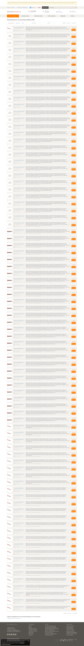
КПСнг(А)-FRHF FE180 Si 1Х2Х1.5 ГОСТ (19, 544)
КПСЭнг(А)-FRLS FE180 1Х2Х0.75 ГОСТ (19, 299)
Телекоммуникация (49, 634)
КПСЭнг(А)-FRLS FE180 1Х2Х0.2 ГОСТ (19, 320)
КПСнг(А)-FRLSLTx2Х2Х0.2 (19, 174)
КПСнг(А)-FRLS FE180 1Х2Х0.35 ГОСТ (19, 481)
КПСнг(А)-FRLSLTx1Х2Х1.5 (19, 188)
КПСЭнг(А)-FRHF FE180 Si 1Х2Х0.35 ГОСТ (19, 411)
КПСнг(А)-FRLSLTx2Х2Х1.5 (19, 139)
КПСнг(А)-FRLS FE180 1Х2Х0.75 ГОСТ (19, 592)
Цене (23, 23)
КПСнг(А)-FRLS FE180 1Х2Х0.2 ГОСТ (19, 606)
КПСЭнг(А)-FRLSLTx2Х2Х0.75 (19, 55)
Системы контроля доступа (50, 626)
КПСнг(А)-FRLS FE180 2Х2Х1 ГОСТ (19, 439)
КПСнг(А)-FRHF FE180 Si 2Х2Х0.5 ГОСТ (19, 516)
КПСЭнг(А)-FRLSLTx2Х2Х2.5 (19, 34)
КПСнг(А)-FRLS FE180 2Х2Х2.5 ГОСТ (19, 425)
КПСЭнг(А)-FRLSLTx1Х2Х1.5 (19, 90)
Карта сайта (31, 633)
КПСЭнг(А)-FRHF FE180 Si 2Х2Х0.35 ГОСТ (19, 362)
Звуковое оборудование (50, 629)
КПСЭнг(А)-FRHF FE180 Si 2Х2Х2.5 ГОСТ (19, 327)
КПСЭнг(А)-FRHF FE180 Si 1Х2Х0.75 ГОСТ (19, 397)
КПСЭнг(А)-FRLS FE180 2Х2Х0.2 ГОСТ (19, 271)
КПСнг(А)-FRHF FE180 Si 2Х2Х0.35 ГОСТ (19, 523)
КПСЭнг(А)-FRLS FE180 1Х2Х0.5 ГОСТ (19, 306)
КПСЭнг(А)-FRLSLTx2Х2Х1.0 (19, 48)
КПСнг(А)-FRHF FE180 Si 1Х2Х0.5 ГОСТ (19, 564)
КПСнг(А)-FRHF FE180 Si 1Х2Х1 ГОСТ (19, 551)
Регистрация (60, 12)
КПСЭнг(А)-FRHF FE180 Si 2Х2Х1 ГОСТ (19, 341)
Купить (73, 29)
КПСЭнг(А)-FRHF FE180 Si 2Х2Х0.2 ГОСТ (19, 369)
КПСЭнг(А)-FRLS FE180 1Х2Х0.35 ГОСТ (19, 313)
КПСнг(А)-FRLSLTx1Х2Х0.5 (19, 209)
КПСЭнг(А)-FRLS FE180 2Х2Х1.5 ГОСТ (19, 237)
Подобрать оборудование (22, 7)
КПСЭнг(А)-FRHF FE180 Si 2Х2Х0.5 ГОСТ (19, 355)
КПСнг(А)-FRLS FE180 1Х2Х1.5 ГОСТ (19, 474)
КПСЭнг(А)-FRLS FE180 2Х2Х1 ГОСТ (19, 243)
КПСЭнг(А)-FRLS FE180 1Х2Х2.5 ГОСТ (19, 278)
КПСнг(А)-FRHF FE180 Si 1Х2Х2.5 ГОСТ (19, 537)
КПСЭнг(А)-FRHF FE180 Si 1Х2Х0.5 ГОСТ (19, 404)
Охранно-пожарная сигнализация (52, 628)
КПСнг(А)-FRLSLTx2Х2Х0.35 (19, 167)
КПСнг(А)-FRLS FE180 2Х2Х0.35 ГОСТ (19, 453)
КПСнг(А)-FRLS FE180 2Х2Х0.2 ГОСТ (19, 460)
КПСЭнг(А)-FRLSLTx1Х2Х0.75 (19, 104)
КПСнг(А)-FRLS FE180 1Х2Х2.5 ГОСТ (19, 467)
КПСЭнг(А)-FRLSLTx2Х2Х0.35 (19, 69)
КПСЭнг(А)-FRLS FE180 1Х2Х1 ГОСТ (19, 292)
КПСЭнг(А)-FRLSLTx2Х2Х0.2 (19, 76)
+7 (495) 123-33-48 (10, 627)
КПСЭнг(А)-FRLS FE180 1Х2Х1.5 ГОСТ (19, 285)
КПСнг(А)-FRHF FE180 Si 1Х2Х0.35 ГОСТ (19, 571)
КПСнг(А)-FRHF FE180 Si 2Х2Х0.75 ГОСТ (19, 509)
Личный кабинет (69, 627)
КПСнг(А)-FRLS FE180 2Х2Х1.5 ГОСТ (19, 432)
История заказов (69, 628)
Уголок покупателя (51, 16)
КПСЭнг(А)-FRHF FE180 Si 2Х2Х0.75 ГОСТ (19, 348)
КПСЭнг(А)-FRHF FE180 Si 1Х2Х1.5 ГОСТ (19, 383)
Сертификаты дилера (33, 629)
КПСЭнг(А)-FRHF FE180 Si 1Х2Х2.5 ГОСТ (19, 376)
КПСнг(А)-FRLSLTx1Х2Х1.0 (19, 195)
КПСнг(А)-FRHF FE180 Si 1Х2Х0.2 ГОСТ (19, 578)
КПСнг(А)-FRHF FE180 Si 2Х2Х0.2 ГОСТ (19, 530)
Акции (39, 7)
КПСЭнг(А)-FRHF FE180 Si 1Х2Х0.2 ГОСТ (19, 418)
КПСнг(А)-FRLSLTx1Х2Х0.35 (19, 216)
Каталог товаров (13, 16)
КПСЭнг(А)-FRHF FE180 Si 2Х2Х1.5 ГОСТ (19, 334)
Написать (33, 7)
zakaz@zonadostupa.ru (11, 628)
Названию (18, 23)
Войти (59, 11)
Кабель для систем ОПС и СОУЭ (14, 618)
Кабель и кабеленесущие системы (52, 631)
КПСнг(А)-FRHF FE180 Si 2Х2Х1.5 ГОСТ (19, 495)
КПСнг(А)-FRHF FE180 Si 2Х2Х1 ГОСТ (19, 502)
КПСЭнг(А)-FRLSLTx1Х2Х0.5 (19, 111)
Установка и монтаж (38, 16)
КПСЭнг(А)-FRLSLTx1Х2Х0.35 (19, 118)
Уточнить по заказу (11, 7)
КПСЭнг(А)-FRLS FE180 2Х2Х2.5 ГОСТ (19, 230)
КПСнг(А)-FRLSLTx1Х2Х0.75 (19, 202)
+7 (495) (32, 11)
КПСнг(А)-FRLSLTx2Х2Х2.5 (19, 132)
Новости (30, 626)
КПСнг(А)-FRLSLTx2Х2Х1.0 (19, 146)
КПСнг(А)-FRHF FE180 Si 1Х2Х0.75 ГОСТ (19, 558)
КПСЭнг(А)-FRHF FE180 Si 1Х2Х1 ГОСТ (19, 390)
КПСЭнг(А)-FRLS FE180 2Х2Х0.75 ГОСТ (19, 250)
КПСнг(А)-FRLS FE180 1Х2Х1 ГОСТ (19, 585)
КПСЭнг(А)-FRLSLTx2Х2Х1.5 (19, 41)
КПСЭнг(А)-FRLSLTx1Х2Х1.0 (19, 97)
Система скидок (69, 634)
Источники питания (49, 632)
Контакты (72, 16)
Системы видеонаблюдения (50, 627)
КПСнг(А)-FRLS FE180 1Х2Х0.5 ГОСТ (19, 599)
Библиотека (63, 16)
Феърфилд (47, 12)
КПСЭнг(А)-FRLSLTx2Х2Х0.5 (19, 62)
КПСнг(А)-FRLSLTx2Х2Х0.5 (19, 160)
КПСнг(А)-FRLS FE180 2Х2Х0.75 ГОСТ (19, 446)
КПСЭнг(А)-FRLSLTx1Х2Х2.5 (19, 83)
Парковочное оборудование (51, 633)
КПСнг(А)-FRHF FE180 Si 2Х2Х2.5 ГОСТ (19, 488)
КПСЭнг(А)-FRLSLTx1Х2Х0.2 (19, 125)
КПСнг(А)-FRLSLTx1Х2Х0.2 (19, 223)
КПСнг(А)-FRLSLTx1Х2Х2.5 (19, 181)
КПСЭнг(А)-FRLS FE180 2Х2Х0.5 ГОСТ (19, 257)
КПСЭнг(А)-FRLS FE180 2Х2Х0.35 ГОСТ (19, 264)
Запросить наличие (70, 631)
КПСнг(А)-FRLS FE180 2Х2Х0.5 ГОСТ (19, 27)
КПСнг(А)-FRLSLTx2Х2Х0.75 (19, 153)
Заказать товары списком (71, 633)
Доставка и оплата (25, 16)
